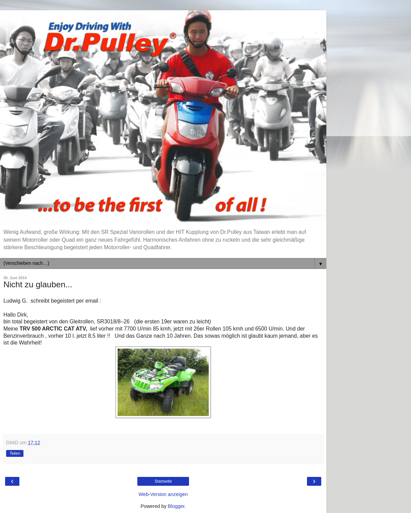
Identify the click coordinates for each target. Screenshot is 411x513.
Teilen (15, 453)
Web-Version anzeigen (163, 494)
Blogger (176, 506)
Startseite (163, 481)
